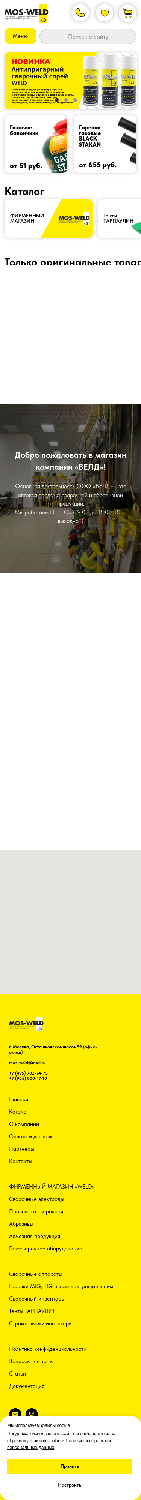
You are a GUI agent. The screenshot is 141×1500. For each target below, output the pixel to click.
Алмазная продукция (34, 1236)
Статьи (17, 1373)
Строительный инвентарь (40, 1323)
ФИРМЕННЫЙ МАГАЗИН (27, 218)
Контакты (20, 1161)
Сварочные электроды (36, 1199)
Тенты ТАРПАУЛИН (33, 1311)
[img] (36, 143)
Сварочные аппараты (35, 1274)
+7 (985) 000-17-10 (28, 1078)
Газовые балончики (24, 130)
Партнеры (21, 1148)
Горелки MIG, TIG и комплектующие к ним (61, 1286)
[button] (21, 36)
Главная (18, 1099)
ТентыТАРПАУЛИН (118, 218)
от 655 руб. (98, 164)
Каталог (19, 1111)
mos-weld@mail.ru (27, 1062)
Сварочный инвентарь (36, 1298)
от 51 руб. (26, 165)
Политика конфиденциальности (47, 1349)
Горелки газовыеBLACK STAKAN (90, 136)
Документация (26, 1386)
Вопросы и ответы (31, 1361)
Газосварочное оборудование (45, 1248)
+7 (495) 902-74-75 (28, 1073)
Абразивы (21, 1223)
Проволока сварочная (36, 1211)
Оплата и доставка (32, 1136)
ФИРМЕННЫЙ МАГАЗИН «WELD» (52, 1186)
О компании (24, 1124)
